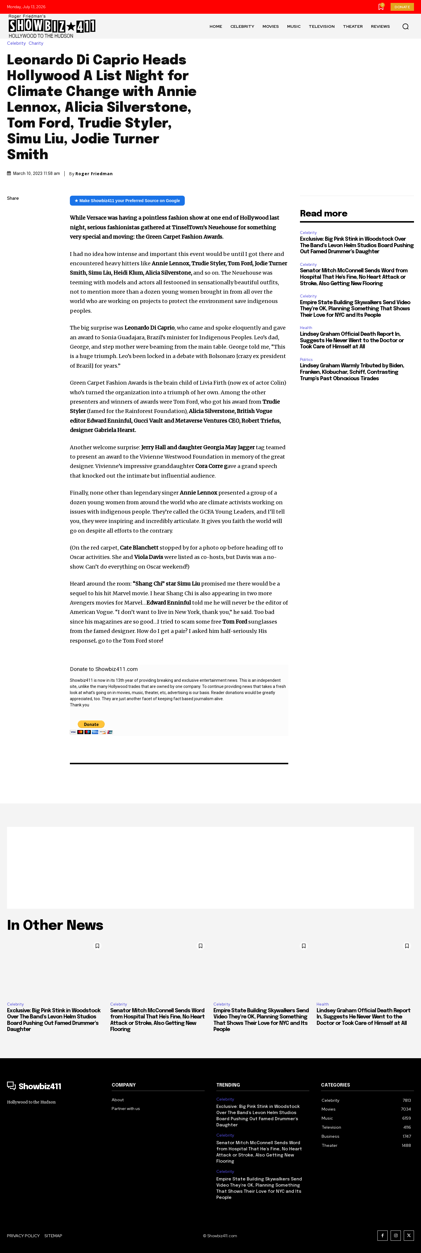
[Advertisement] (210, 868)
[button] (405, 26)
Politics (306, 359)
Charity (37, 43)
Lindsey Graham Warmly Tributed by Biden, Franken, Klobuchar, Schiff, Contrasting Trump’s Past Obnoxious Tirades (352, 372)
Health (306, 327)
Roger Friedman (94, 173)
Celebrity (18, 43)
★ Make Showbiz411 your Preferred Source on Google (127, 200)
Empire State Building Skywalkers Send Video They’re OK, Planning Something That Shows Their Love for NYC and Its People (355, 309)
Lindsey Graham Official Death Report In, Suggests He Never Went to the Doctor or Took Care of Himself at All (352, 341)
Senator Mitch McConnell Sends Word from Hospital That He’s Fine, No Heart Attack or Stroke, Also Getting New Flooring (354, 277)
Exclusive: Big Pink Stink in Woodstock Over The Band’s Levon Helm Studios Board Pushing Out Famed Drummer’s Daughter (357, 245)
